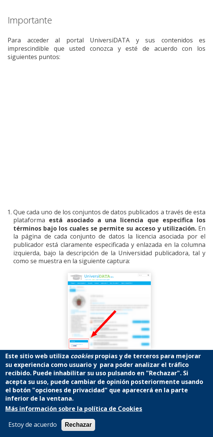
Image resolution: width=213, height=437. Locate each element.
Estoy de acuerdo (32, 425)
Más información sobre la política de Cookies (73, 409)
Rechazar (78, 424)
